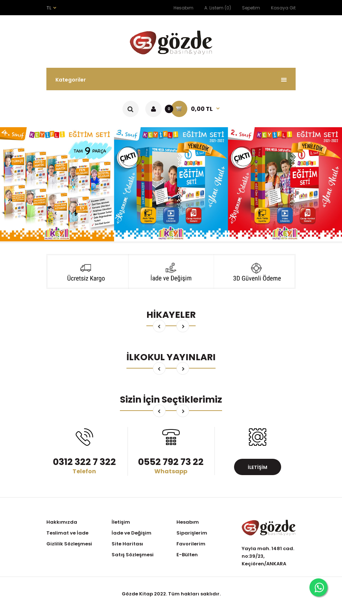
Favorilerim (190, 543)
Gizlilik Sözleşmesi (69, 543)
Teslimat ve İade (67, 532)
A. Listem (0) (217, 8)
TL (48, 8)
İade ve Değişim (131, 532)
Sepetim (251, 8)
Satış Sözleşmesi (133, 554)
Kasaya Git (283, 8)
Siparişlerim (191, 532)
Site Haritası (127, 543)
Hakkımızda (61, 522)
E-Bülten (187, 554)
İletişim (257, 467)
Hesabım (183, 8)
